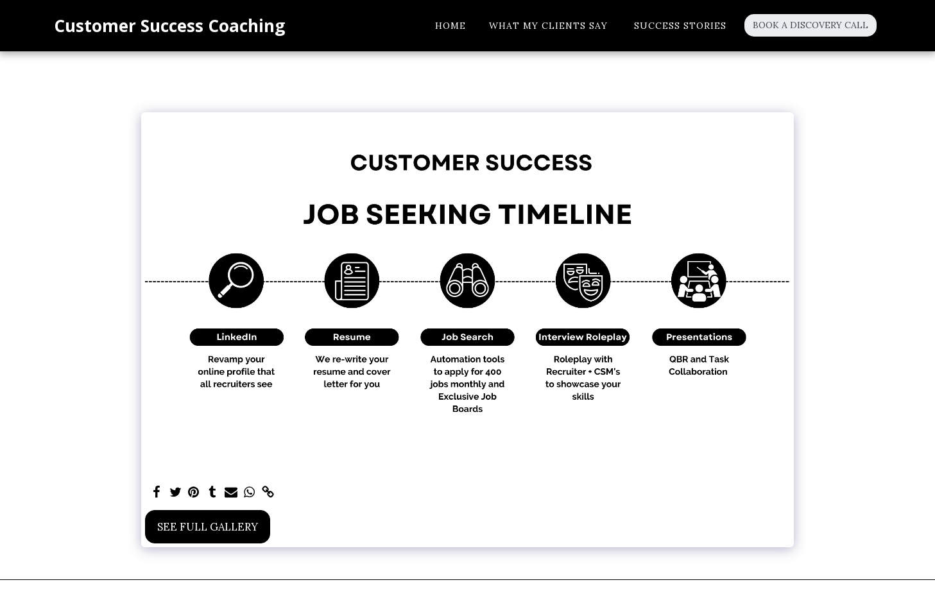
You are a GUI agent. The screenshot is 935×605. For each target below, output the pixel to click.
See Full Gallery (207, 527)
